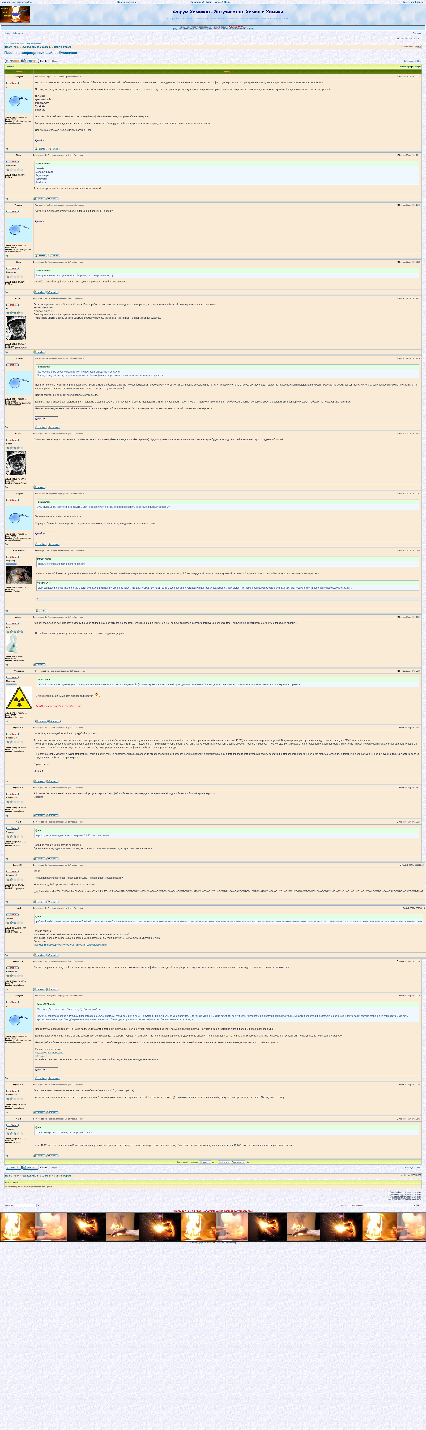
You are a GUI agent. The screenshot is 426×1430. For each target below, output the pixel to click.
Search (417, 34)
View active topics (33, 44)
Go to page (408, 61)
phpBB (202, 1243)
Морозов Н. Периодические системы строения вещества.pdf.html (70, 944)
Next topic (416, 67)
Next (419, 61)
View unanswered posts (14, 44)
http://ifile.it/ (41, 1056)
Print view (10, 67)
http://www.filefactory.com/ (49, 1052)
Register (18, 34)
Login (8, 34)
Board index (12, 47)
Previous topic (405, 67)
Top (6, 149)
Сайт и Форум (62, 47)
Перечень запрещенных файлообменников (40, 53)
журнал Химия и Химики (36, 47)
